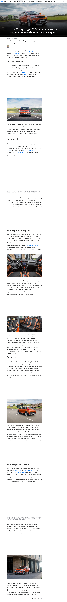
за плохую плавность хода (19, 472)
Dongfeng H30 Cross (28, 150)
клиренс (25, 74)
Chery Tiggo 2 (32, 51)
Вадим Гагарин (13, 45)
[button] (24, 109)
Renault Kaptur (28, 470)
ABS (39, 197)
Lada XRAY (21, 152)
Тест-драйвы (15, 38)
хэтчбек (24, 72)
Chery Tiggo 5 (17, 470)
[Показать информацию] (17, 261)
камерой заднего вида (32, 245)
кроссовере (16, 53)
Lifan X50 (9, 150)
